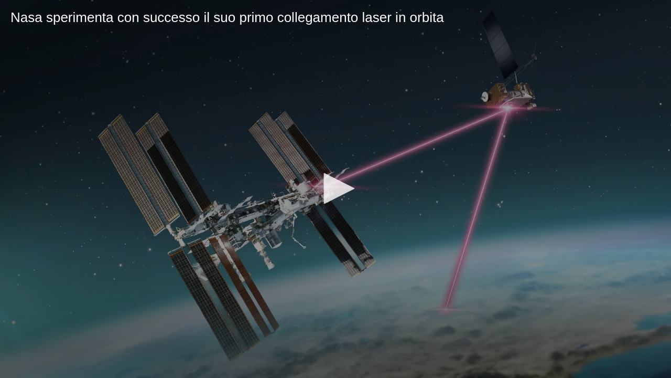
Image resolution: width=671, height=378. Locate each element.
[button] (335, 188)
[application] (335, 189)
